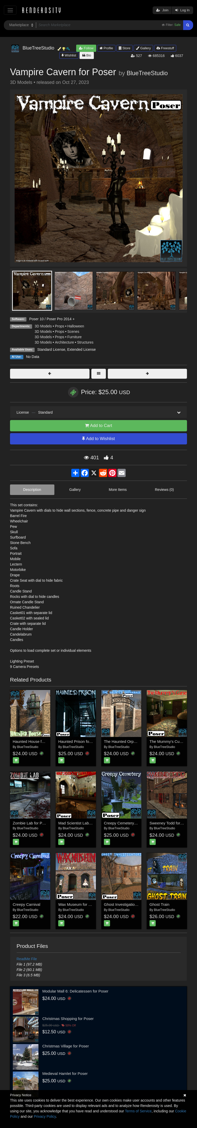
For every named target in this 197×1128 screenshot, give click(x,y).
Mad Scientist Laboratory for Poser (87, 823)
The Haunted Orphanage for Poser (133, 741)
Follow (86, 48)
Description (32, 490)
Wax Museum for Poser (78, 904)
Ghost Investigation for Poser (128, 904)
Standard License (51, 349)
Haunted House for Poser (34, 741)
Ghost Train (160, 904)
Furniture (74, 337)
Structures (85, 342)
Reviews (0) (164, 490)
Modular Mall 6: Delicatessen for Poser (75, 991)
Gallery (143, 48)
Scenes (73, 331)
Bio (86, 55)
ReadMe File (27, 959)
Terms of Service (138, 1111)
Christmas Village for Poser (65, 1046)
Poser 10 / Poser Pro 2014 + (52, 319)
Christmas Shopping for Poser (68, 1018)
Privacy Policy (45, 1116)
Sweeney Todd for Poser (170, 823)
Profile (106, 48)
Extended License (81, 349)
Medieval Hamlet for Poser (65, 1073)
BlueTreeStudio (147, 73)
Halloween (75, 326)
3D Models (43, 326)
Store (125, 48)
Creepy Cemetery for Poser (127, 823)
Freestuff (165, 48)
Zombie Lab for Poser (31, 823)
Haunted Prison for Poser (79, 741)
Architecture (64, 342)
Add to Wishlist (98, 438)
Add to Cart (98, 425)
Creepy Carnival (27, 904)
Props (59, 326)
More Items (118, 490)
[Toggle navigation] (10, 10)
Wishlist (69, 55)
